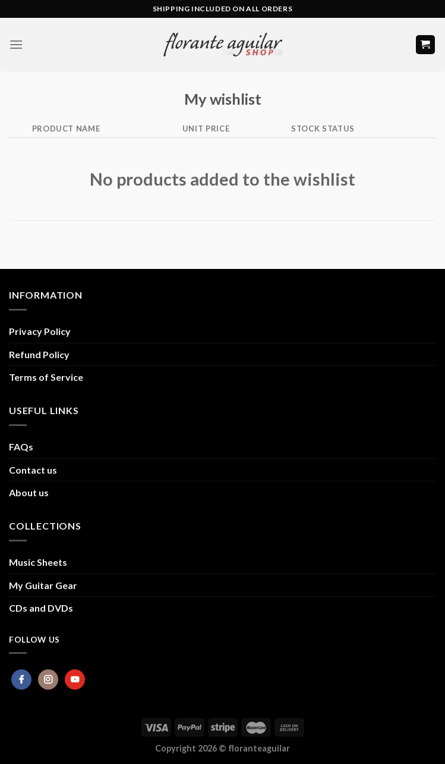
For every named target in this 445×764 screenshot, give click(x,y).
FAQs (21, 446)
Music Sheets (38, 562)
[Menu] (16, 44)
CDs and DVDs (41, 607)
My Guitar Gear (43, 585)
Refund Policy (39, 354)
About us (29, 492)
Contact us (33, 469)
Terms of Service (46, 377)
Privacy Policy (40, 331)
